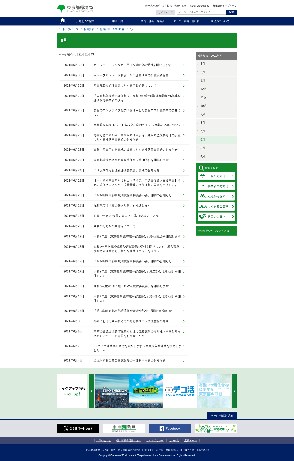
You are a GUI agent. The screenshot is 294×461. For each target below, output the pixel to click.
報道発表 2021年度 (112, 29)
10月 (203, 105)
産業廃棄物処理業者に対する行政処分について (125, 85)
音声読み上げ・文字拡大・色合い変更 (166, 5)
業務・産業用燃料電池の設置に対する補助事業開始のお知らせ (136, 149)
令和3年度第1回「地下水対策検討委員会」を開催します (131, 286)
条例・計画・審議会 (152, 21)
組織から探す (217, 196)
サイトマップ (165, 12)
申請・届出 (118, 21)
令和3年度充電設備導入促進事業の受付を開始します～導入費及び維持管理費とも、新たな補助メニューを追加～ (136, 249)
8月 (202, 122)
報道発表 (89, 29)
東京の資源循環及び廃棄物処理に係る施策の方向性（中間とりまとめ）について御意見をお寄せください (137, 333)
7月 (202, 131)
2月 (202, 72)
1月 (202, 80)
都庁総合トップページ (225, 5)
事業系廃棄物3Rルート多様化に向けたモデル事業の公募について (137, 124)
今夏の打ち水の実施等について (115, 226)
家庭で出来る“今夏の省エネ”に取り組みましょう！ (127, 215)
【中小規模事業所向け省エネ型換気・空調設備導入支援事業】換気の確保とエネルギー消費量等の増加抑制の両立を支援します (137, 182)
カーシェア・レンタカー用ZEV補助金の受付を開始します (132, 65)
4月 (202, 156)
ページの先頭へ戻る (222, 415)
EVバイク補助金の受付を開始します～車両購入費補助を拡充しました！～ (138, 348)
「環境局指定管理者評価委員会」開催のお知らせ (127, 170)
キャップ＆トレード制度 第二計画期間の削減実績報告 (131, 75)
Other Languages (199, 5)
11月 (203, 97)
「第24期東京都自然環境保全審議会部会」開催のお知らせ (133, 195)
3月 (202, 63)
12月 (203, 89)
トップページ (70, 29)
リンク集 (174, 440)
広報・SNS (190, 440)
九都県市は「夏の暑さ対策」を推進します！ (124, 205)
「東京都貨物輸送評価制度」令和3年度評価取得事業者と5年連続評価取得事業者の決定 (137, 98)
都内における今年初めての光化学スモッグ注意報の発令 (131, 321)
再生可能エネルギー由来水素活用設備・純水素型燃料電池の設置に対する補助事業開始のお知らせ (137, 137)
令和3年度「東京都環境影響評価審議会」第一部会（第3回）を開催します (137, 298)
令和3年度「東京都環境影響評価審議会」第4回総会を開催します (137, 236)
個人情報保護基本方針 (128, 440)
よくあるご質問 (218, 206)
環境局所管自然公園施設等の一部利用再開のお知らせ (130, 360)
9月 (202, 114)
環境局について (220, 21)
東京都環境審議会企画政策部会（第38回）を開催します (131, 160)
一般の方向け (217, 176)
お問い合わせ (103, 440)
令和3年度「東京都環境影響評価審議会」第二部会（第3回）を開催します (137, 273)
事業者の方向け (218, 186)
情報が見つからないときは (213, 230)
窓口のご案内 (217, 216)
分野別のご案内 (85, 21)
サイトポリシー (155, 440)
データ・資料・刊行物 (186, 21)
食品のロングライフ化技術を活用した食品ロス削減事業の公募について (137, 112)
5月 (202, 148)
